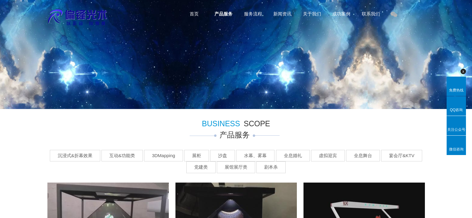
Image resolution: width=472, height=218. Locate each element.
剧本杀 (271, 167)
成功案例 (341, 13)
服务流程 (253, 13)
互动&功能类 (122, 155)
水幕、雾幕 (255, 155)
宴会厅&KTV (401, 155)
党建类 (201, 167)
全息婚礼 (293, 155)
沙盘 (222, 155)
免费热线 (456, 90)
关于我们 (312, 13)
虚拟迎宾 (328, 155)
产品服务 (223, 13)
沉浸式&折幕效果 (75, 155)
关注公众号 (456, 129)
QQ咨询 (456, 110)
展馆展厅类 (236, 167)
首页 (194, 13)
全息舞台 (363, 155)
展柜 (196, 155)
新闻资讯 (282, 13)
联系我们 (371, 13)
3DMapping (163, 155)
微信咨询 (456, 149)
